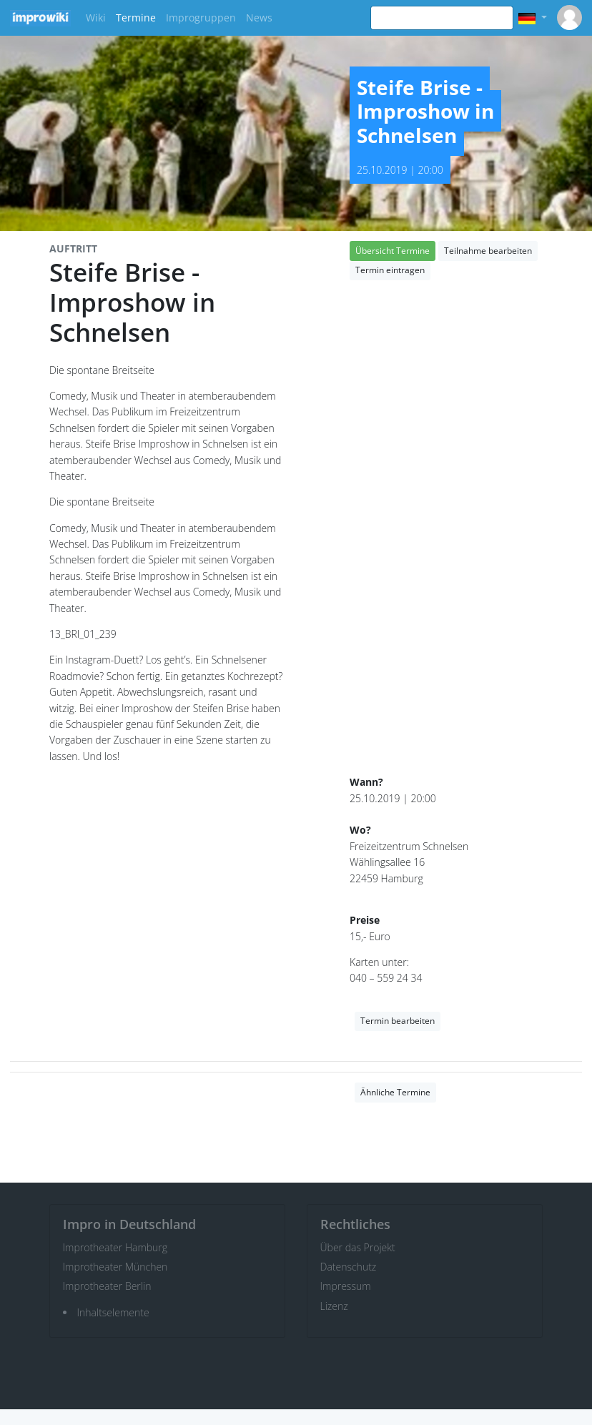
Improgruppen (201, 17)
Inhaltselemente (113, 1312)
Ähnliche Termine (395, 1092)
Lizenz (334, 1306)
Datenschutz (348, 1266)
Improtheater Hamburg (115, 1247)
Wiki (96, 17)
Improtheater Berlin (107, 1286)
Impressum (345, 1286)
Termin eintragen (390, 270)
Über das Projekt (357, 1247)
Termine (136, 17)
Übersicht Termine (392, 251)
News (259, 17)
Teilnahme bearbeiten (488, 251)
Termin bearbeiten (397, 1021)
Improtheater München (115, 1266)
